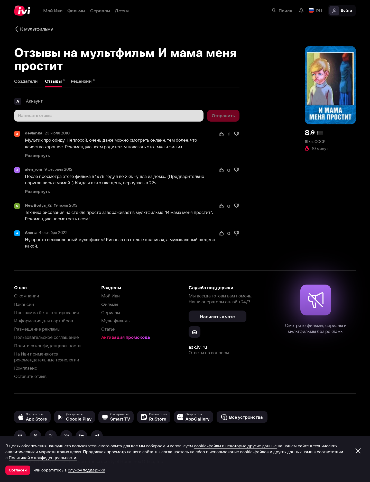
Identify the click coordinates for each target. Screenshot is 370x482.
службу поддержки (86, 470)
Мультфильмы (116, 320)
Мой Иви (110, 295)
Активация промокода (125, 337)
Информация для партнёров (43, 320)
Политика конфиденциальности (47, 345)
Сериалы (110, 312)
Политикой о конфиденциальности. (43, 457)
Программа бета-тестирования (46, 312)
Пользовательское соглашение (46, 337)
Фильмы (109, 304)
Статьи (108, 328)
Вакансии (24, 304)
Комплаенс (25, 368)
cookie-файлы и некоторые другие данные (235, 445)
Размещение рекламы (37, 328)
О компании (26, 295)
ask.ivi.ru (198, 347)
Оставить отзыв (30, 376)
